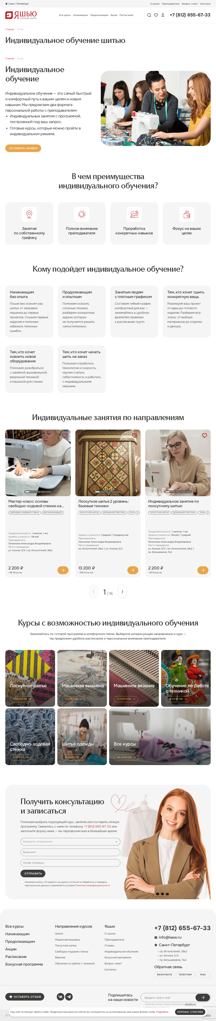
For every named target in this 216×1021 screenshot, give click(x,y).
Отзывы (109, 945)
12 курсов (22, 699)
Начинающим (80, 15)
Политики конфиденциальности (92, 885)
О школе (155, 3)
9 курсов (74, 699)
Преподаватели (171, 3)
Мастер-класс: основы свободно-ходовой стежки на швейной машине (34, 503)
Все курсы (65, 15)
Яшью (110, 926)
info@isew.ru (167, 937)
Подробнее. (162, 1011)
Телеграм (185, 974)
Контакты (205, 3)
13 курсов (126, 699)
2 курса (21, 757)
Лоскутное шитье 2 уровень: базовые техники (103, 503)
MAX (203, 974)
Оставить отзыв (25, 996)
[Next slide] (138, 513)
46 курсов (126, 757)
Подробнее (63, 570)
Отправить (33, 873)
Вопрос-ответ (190, 3)
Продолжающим (99, 15)
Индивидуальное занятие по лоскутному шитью (173, 503)
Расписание (126, 15)
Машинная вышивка (67, 939)
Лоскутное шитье (65, 945)
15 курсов (178, 699)
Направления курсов (73, 926)
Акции (113, 15)
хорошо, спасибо (190, 1011)
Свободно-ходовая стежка (71, 951)
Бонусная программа (24, 964)
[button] (27, 491)
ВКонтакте (164, 974)
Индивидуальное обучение (121, 951)
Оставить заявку (23, 148)
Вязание (60, 957)
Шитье (59, 933)
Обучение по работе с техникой (75, 963)
